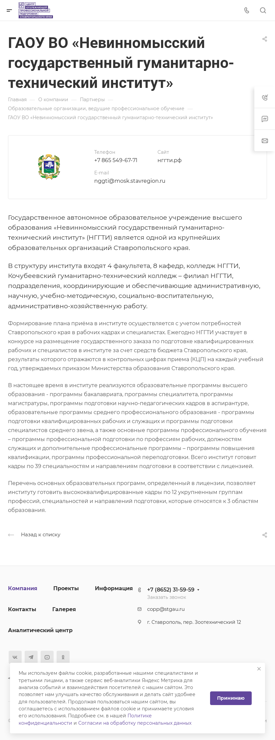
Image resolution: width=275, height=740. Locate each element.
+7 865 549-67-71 (116, 160)
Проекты (66, 588)
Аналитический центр (40, 630)
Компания (22, 588)
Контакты (22, 609)
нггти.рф (169, 160)
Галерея (64, 609)
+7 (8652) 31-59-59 (170, 590)
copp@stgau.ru (166, 609)
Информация (114, 588)
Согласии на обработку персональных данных (134, 723)
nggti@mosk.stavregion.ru (129, 181)
